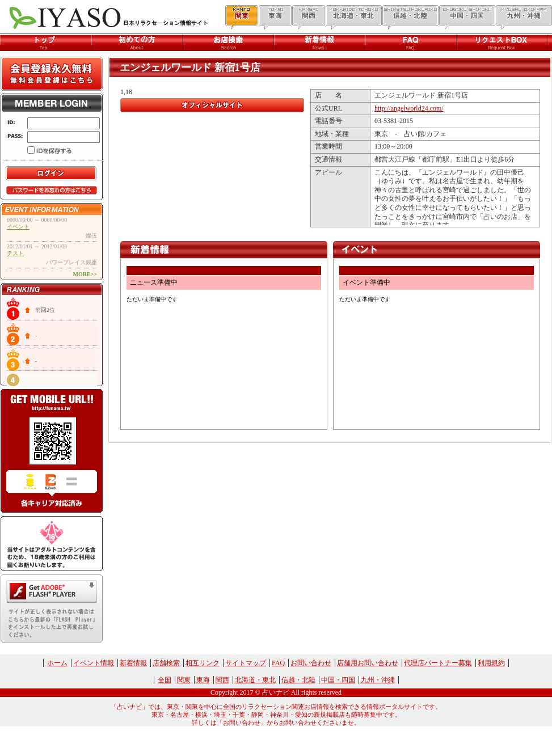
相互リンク (203, 663)
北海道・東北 (255, 680)
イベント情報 (93, 663)
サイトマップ (245, 663)
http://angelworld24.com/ (409, 108)
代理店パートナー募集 (438, 663)
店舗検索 (166, 663)
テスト (15, 253)
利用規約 (491, 663)
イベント (18, 226)
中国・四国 (338, 680)
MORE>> (85, 274)
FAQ (278, 663)
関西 (222, 680)
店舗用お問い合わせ (367, 663)
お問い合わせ (310, 663)
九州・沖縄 (378, 680)
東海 (203, 680)
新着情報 (133, 663)
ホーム (57, 663)
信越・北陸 (298, 680)
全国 (164, 680)
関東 (184, 680)
